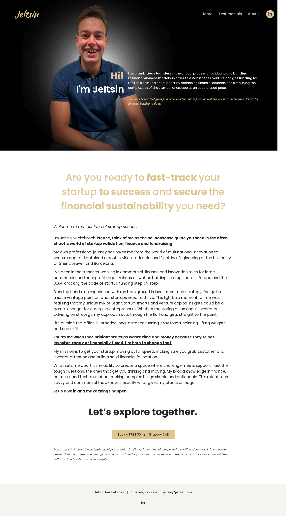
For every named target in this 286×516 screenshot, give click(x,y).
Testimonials (229, 14)
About (253, 13)
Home (205, 14)
